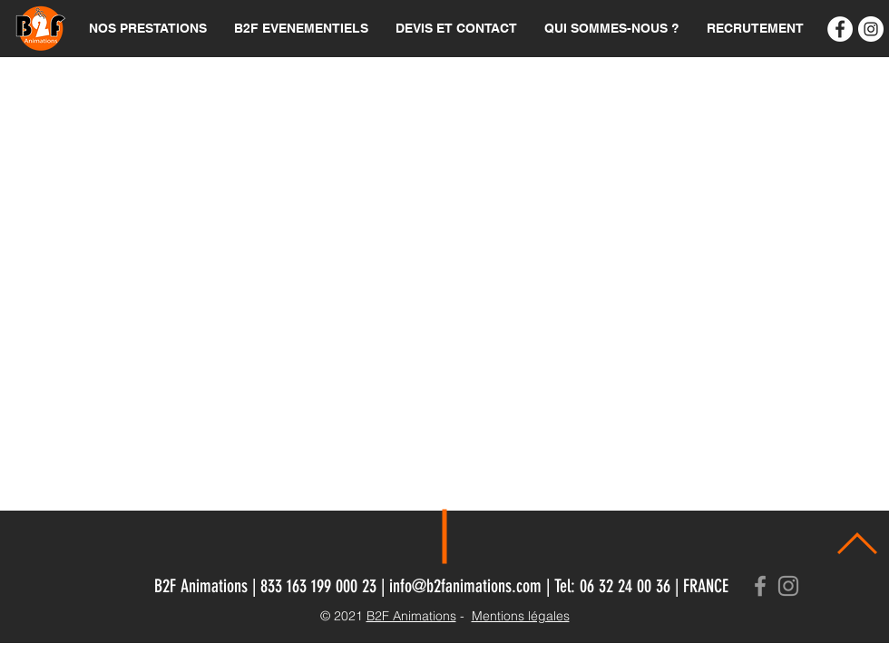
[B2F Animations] (840, 29)
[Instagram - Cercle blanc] (871, 29)
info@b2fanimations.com (465, 586)
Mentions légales (521, 616)
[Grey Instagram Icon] (788, 585)
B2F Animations (411, 616)
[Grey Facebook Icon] (760, 585)
